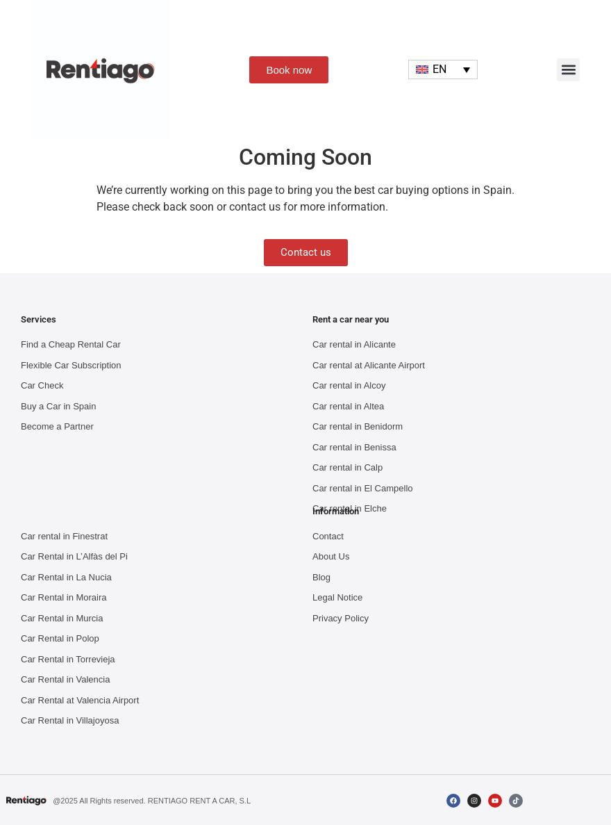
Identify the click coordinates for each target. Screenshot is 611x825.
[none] (443, 70)
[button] (568, 69)
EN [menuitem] (439, 69)
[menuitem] (443, 70)
